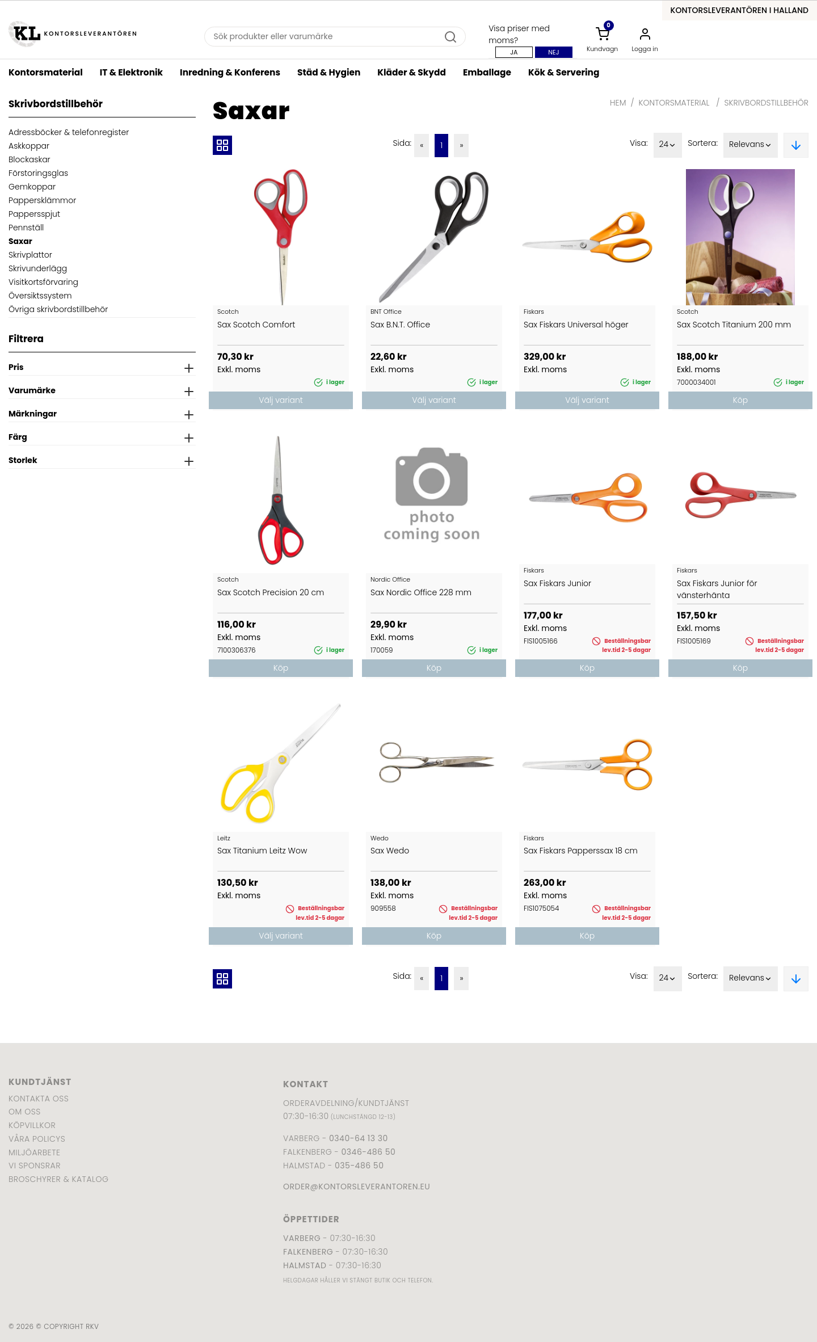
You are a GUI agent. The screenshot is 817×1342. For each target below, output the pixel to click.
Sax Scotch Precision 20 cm (270, 592)
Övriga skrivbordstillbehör (58, 309)
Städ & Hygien (328, 72)
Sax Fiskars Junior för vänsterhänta (717, 589)
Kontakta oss (39, 1098)
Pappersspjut (34, 214)
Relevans (750, 145)
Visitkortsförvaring (43, 282)
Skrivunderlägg (38, 268)
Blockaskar (29, 159)
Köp (740, 400)
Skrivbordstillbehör (766, 102)
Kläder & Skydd (411, 72)
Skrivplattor (30, 254)
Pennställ (26, 227)
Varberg (302, 1238)
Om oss (25, 1111)
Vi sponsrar (35, 1165)
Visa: (639, 143)
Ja (513, 52)
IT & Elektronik (131, 72)
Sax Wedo (389, 850)
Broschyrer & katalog (58, 1179)
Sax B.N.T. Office (400, 324)
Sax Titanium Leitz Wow (262, 850)
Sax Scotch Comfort (256, 324)
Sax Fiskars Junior (557, 583)
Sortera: (703, 143)
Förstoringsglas (38, 173)
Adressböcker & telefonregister (69, 132)
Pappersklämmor (42, 200)
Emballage (487, 72)
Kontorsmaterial (46, 72)
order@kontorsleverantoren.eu (356, 1186)
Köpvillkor (32, 1125)
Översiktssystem (40, 295)
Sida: (402, 143)
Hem (618, 102)
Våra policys (37, 1139)
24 (668, 145)
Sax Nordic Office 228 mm (420, 592)
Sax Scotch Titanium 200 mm (734, 324)
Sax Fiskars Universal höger (576, 324)
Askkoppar (29, 146)
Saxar (20, 241)
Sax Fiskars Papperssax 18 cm (581, 850)
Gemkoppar (32, 186)
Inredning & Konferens (230, 72)
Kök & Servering (563, 72)
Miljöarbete (34, 1152)
